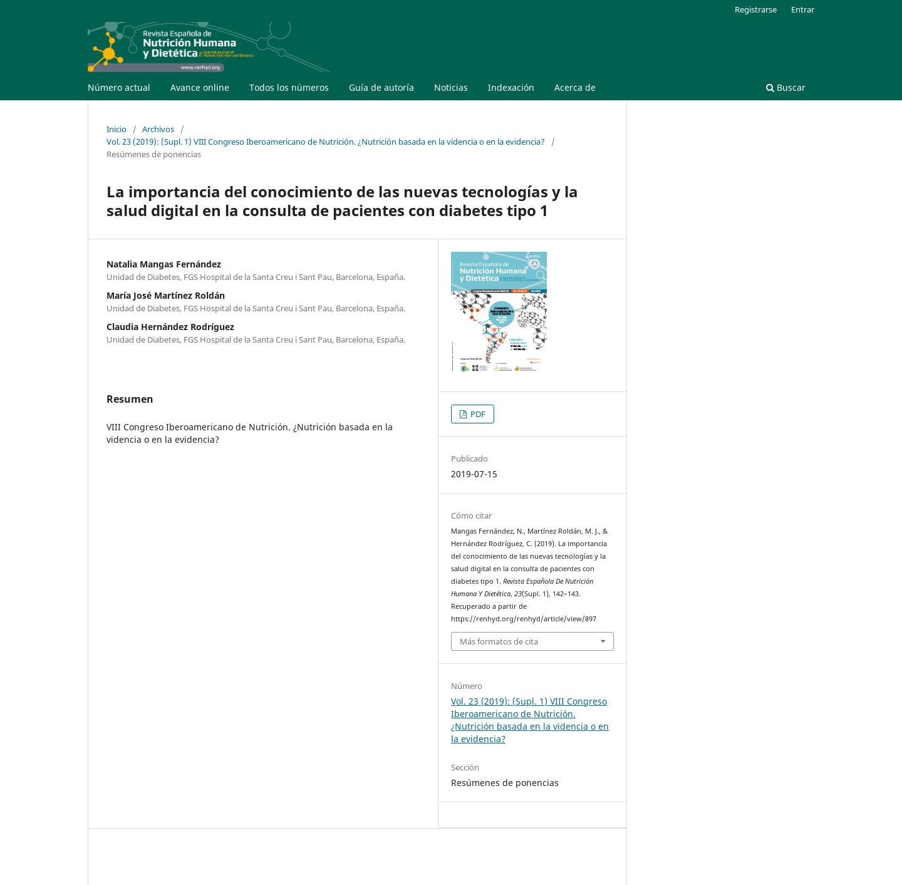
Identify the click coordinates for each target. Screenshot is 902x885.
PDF (477, 414)
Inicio (116, 129)
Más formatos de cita (499, 641)
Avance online (199, 87)
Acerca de (575, 87)
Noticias (451, 87)
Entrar (802, 9)
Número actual (119, 87)
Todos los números (289, 87)
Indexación (511, 87)
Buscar (786, 87)
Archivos (158, 129)
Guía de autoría (381, 87)
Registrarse (756, 9)
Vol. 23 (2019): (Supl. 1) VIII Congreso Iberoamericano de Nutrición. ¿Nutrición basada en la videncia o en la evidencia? (325, 141)
